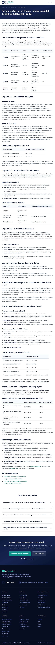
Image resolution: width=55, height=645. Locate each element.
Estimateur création (24, 619)
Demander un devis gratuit (20, 553)
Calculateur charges (24, 626)
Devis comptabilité (24, 621)
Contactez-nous (13, 468)
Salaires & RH (11, 7)
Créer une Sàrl (23, 595)
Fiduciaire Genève (6, 595)
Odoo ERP (4, 612)
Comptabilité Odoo (6, 621)
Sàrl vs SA (22, 607)
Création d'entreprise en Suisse (12, 483)
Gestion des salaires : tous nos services (15, 476)
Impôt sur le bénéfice (43, 595)
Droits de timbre (41, 602)
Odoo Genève (5, 636)
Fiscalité (4, 604)
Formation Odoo (5, 631)
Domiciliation (5, 609)
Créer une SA (23, 597)
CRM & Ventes (5, 626)
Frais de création (24, 604)
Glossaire (40, 624)
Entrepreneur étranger (25, 602)
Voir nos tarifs (39, 554)
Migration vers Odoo (6, 629)
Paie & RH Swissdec (6, 624)
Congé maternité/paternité (44, 607)
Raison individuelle (24, 600)
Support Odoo (5, 633)
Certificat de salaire (42, 604)
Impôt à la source (42, 600)
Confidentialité (41, 642)
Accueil (3, 7)
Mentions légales (49, 642)
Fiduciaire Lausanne (6, 597)
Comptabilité (5, 602)
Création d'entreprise (7, 600)
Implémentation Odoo (7, 619)
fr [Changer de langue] (48, 2)
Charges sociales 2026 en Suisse (13, 479)
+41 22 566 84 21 (27, 559)
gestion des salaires (35, 466)
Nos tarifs (22, 629)
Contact (39, 626)
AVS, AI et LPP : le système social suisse (15, 481)
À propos (40, 619)
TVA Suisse (40, 597)
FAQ (39, 621)
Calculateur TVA (23, 624)
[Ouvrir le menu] (51, 2)
